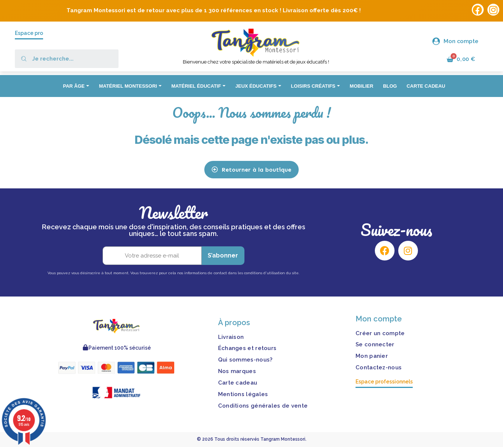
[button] (251, 169)
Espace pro (29, 33)
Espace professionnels (384, 382)
